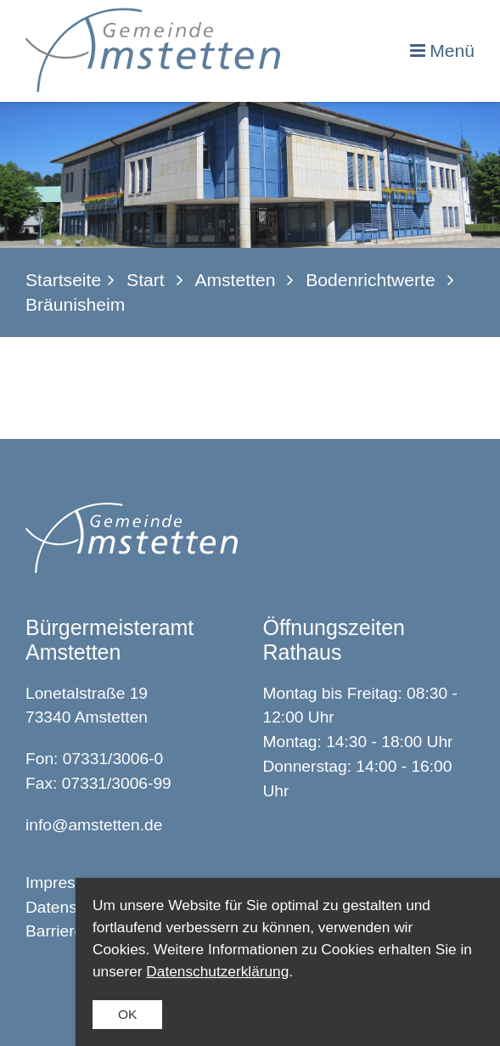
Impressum (65, 882)
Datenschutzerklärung (217, 971)
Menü (452, 50)
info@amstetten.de (93, 825)
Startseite (63, 280)
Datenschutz (70, 907)
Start (145, 280)
